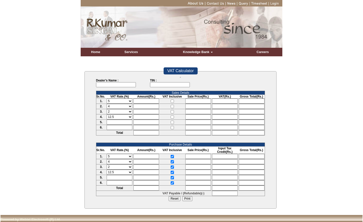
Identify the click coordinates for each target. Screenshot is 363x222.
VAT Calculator (180, 71)
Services (131, 52)
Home (95, 52)
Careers (263, 52)
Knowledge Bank (198, 52)
